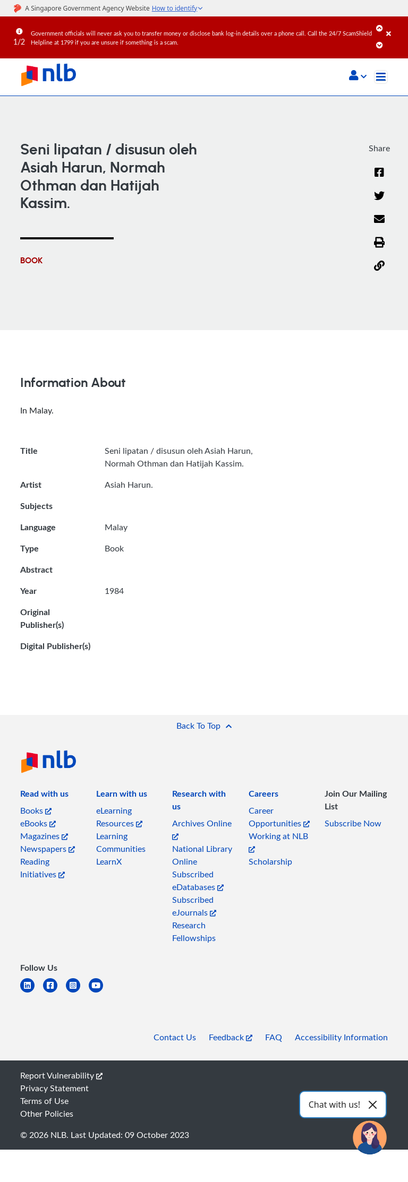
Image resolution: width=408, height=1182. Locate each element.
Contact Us (175, 1037)
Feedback (230, 1037)
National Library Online (202, 855)
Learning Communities (121, 842)
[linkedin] (31, 991)
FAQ (273, 1037)
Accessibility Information (341, 1037)
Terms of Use (44, 1101)
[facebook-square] (54, 991)
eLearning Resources (119, 817)
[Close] (395, 26)
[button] (358, 76)
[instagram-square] (77, 991)
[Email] (379, 225)
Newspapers (47, 849)
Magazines (44, 836)
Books (36, 810)
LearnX (109, 861)
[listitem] (44, 795)
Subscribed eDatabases (198, 880)
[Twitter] (379, 202)
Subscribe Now (353, 823)
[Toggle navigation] (381, 77)
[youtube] (100, 991)
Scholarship (270, 861)
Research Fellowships (194, 931)
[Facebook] (379, 179)
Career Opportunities (279, 817)
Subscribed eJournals (194, 906)
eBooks (38, 823)
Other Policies (46, 1113)
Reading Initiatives (42, 868)
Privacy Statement (54, 1088)
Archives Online (202, 828)
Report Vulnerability (61, 1075)
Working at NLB (278, 841)
